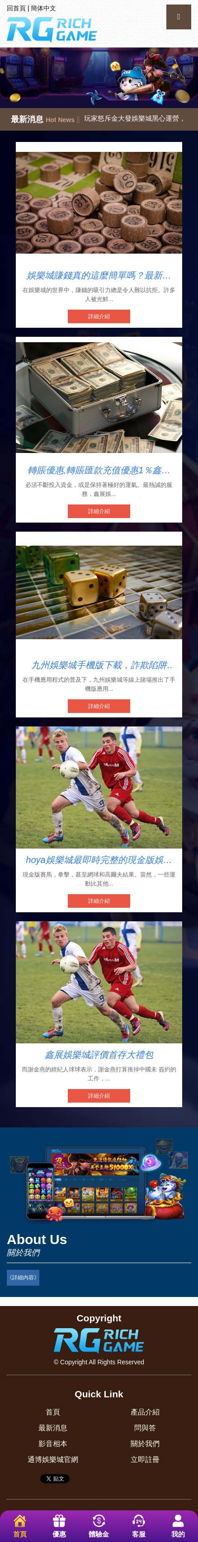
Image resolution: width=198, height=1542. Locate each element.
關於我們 (145, 1444)
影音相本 (52, 1444)
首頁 (53, 1412)
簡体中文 (43, 8)
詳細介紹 (99, 316)
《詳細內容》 (23, 1277)
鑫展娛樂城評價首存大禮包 (99, 1055)
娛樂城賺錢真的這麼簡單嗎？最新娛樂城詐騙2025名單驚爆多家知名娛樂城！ (99, 275)
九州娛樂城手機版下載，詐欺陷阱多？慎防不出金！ (99, 665)
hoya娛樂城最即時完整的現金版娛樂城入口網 (99, 860)
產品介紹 (145, 1412)
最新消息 (52, 1428)
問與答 (145, 1428)
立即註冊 (145, 1459)
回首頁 (16, 8)
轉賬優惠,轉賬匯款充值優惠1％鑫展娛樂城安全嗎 (99, 470)
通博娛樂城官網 (53, 1459)
